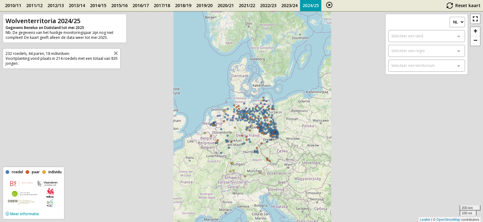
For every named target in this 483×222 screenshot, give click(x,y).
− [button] (475, 41)
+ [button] (475, 31)
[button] (475, 18)
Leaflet (425, 219)
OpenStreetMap (448, 219)
